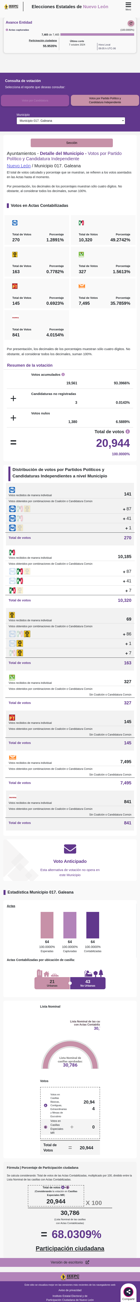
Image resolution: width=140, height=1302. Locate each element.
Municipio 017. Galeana (35, 120)
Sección (71, 143)
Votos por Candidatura (35, 100)
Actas (11, 906)
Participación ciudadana (43, 40)
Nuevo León (19, 165)
